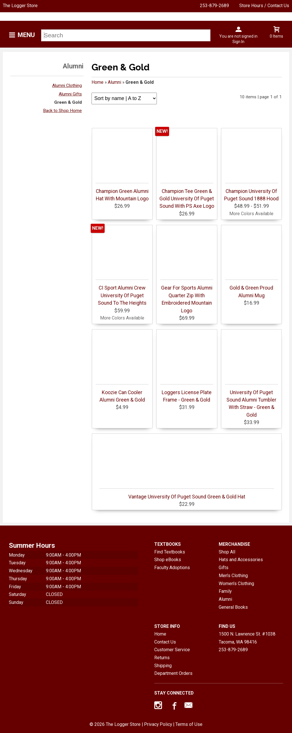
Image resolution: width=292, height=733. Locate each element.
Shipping (163, 665)
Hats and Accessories (241, 559)
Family (225, 591)
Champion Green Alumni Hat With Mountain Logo (122, 192)
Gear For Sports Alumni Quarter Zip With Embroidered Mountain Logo (186, 296)
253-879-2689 (214, 5)
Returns (162, 657)
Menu (26, 34)
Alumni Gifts (70, 94)
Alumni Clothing (67, 85)
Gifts (223, 567)
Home (98, 82)
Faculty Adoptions (172, 567)
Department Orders (173, 673)
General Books (233, 607)
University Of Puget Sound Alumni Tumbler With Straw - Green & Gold (251, 401)
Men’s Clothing (233, 575)
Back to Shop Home (62, 110)
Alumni (114, 82)
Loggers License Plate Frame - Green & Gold (186, 393)
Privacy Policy (158, 724)
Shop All (227, 552)
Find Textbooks (169, 552)
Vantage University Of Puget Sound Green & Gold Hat (187, 494)
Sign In (238, 41)
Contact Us (165, 642)
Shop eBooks (167, 559)
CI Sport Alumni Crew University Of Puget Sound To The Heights (122, 293)
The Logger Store (20, 5)
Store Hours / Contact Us (264, 5)
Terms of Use (188, 724)
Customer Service (172, 649)
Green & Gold (68, 102)
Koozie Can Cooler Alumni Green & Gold (122, 393)
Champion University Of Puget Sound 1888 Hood (251, 192)
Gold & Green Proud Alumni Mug (251, 289)
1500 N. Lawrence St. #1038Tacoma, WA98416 (247, 638)
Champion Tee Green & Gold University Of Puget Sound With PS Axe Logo (186, 196)
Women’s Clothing (236, 583)
